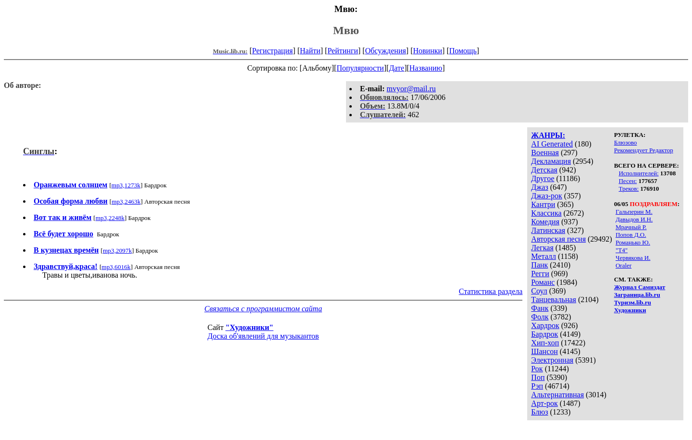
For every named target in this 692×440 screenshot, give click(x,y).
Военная (545, 152)
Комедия (545, 222)
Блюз (539, 412)
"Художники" (249, 327)
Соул (539, 291)
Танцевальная (553, 299)
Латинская (548, 230)
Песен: (627, 180)
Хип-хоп (545, 343)
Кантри (543, 204)
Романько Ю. (633, 242)
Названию (426, 68)
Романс (543, 282)
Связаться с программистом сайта (263, 309)
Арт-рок (544, 403)
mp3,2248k (110, 217)
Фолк (539, 317)
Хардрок (545, 325)
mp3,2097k (117, 250)
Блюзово (625, 142)
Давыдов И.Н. (634, 219)
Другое (542, 178)
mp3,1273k (125, 185)
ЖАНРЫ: (548, 135)
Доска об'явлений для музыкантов (263, 336)
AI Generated (552, 144)
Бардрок (544, 334)
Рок (537, 369)
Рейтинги (342, 51)
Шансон (544, 351)
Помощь (463, 51)
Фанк (539, 308)
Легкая (542, 248)
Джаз (539, 187)
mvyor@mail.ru (411, 89)
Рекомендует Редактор (643, 150)
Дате (396, 68)
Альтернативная (557, 395)
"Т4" (622, 250)
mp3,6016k (115, 266)
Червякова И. (633, 257)
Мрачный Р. (631, 227)
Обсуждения (385, 51)
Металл (543, 256)
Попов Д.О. (631, 234)
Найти (310, 51)
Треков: (628, 188)
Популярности (359, 68)
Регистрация (272, 51)
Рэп (537, 386)
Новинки (427, 51)
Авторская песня (558, 239)
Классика (546, 213)
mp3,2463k (125, 201)
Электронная (552, 360)
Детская (544, 170)
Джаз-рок (546, 196)
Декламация (551, 161)
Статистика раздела (491, 291)
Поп (537, 377)
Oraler (623, 265)
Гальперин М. (634, 211)
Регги (540, 273)
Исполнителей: (638, 173)
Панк (539, 265)
